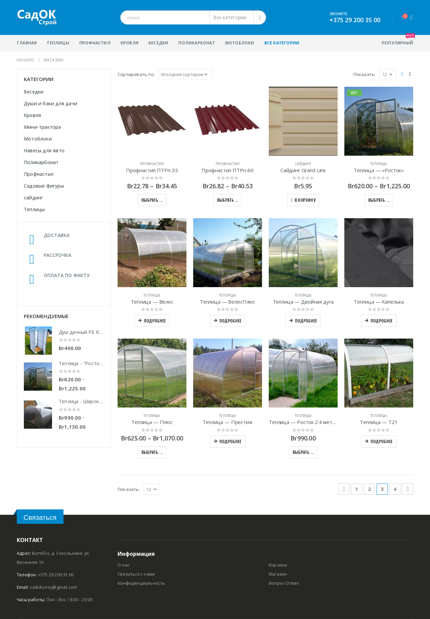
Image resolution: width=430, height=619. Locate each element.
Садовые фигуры (44, 186)
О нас (123, 565)
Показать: (364, 74)
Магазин (278, 574)
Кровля (129, 43)
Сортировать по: (136, 74)
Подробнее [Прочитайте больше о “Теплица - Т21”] (382, 441)
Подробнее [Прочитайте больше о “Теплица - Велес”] (155, 320)
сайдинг (303, 163)
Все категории (282, 43)
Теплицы (58, 43)
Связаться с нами (136, 574)
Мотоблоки (239, 43)
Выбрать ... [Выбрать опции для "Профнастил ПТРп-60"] (227, 200)
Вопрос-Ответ (284, 583)
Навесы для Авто (44, 150)
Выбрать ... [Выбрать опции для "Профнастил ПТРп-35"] (152, 200)
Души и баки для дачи (50, 103)
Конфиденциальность (141, 583)
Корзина (278, 565)
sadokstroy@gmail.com (53, 587)
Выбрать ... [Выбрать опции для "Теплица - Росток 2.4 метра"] (303, 452)
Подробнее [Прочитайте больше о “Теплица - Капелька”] (382, 320)
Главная (27, 43)
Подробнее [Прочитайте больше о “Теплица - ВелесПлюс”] (230, 320)
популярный (397, 40)
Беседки (158, 43)
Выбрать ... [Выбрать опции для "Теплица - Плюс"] (152, 452)
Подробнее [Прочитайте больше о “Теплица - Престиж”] (230, 441)
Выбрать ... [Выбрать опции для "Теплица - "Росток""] (378, 200)
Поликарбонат (196, 43)
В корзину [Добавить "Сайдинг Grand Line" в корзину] (305, 200)
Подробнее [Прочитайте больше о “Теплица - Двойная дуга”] (306, 320)
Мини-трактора (42, 127)
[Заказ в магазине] (185, 74)
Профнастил (95, 43)
